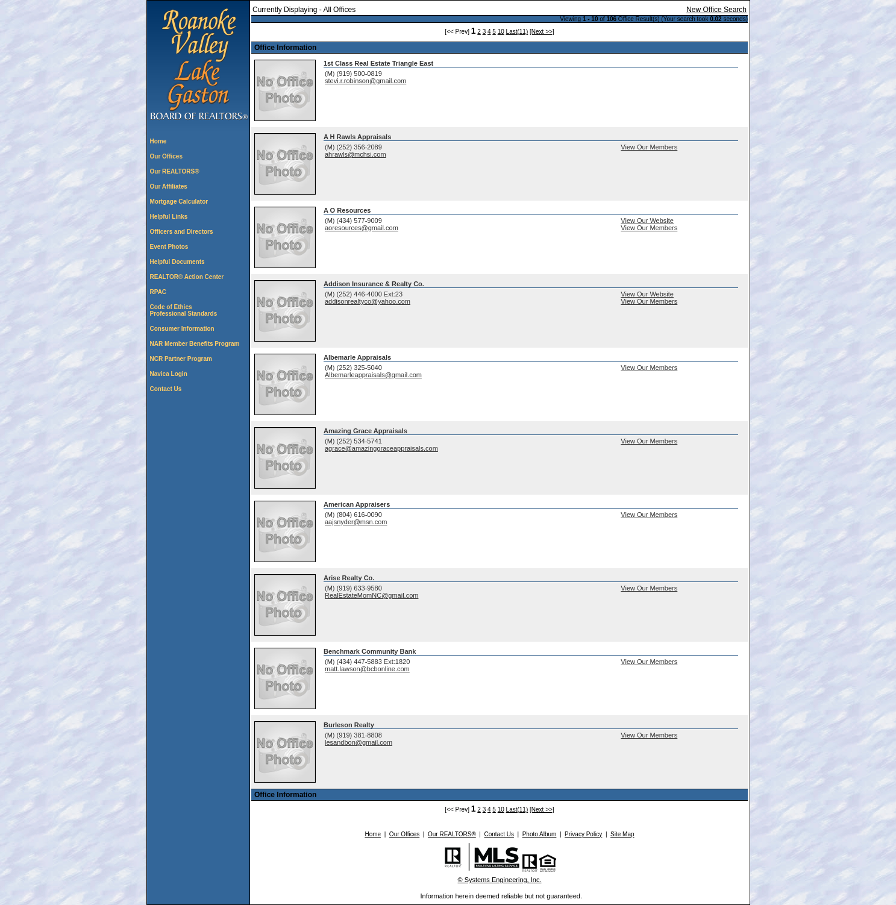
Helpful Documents (177, 261)
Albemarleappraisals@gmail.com (373, 374)
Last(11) (517, 31)
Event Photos (169, 246)
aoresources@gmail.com (361, 227)
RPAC (158, 292)
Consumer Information (182, 328)
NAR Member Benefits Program (195, 343)
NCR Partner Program (181, 358)
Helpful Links (169, 216)
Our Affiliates (168, 186)
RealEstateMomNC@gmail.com (371, 595)
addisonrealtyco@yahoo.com (367, 301)
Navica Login (168, 374)
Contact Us (166, 389)
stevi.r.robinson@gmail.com (365, 80)
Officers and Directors (181, 231)
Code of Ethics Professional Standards (184, 310)
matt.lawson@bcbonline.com (367, 668)
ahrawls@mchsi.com (355, 154)
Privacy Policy (583, 834)
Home (158, 141)
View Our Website (647, 220)
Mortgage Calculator (179, 201)
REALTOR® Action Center (187, 277)
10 (501, 31)
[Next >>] (542, 31)
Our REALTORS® (174, 171)
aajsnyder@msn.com (356, 521)
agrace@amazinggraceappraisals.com (381, 448)
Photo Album (539, 834)
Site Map (622, 834)
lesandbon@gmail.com (358, 742)
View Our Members (649, 147)
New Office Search (716, 9)
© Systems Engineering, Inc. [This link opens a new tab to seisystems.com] (500, 879)
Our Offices (166, 156)
